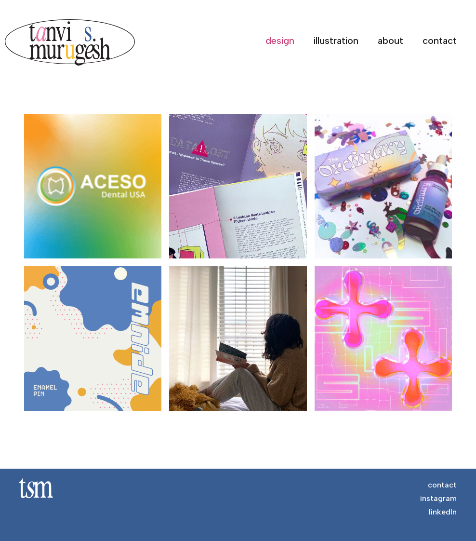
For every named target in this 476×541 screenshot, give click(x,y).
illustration (336, 40)
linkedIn (443, 511)
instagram (438, 498)
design (279, 40)
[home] (75, 42)
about (390, 40)
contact (440, 40)
